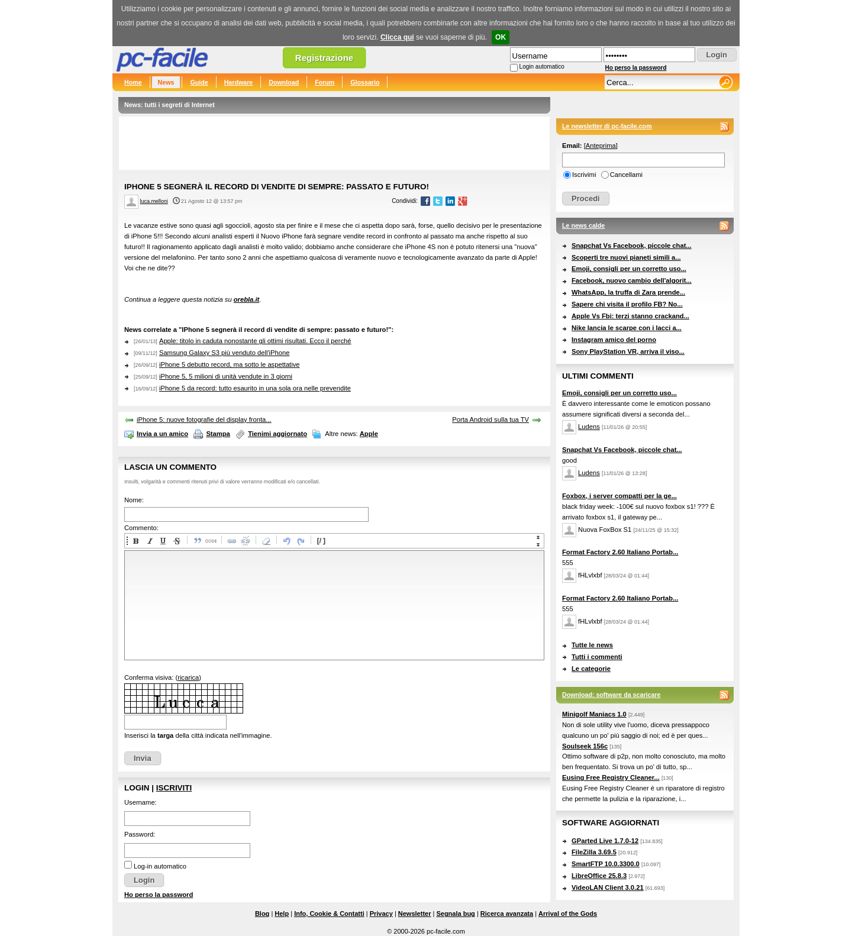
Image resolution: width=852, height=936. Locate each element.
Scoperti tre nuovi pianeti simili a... (626, 257)
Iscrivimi (584, 174)
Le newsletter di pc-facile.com (607, 126)
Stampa (218, 433)
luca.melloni (154, 201)
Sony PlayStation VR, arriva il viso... (628, 351)
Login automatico (541, 66)
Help (282, 913)
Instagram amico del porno (614, 339)
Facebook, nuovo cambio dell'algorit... (632, 280)
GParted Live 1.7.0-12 (605, 840)
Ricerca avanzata (506, 913)
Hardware (238, 82)
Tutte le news (592, 644)
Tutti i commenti (597, 656)
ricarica (188, 677)
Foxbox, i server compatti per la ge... (619, 495)
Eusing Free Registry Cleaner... (611, 777)
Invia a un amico (162, 433)
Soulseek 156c (585, 746)
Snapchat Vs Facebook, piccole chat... (632, 245)
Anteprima (601, 145)
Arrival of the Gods (567, 913)
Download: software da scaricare (611, 694)
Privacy (381, 913)
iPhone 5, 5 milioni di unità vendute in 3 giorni (225, 376)
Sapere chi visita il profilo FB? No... (627, 304)
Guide (199, 82)
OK (500, 37)
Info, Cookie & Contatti (329, 913)
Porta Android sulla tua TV (490, 419)
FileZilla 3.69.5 (594, 852)
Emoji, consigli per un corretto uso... (629, 268)
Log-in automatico (160, 866)
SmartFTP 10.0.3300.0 (606, 863)
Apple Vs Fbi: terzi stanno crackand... (630, 315)
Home (133, 82)
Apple (369, 433)
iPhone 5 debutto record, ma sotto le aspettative (229, 364)
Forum (324, 82)
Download (284, 82)
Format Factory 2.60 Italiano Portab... (620, 552)
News (166, 82)
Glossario (364, 82)
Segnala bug (455, 913)
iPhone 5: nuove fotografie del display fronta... (204, 419)
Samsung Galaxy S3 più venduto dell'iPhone (224, 352)
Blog (262, 913)
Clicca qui (397, 37)
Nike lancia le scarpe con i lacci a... (627, 327)
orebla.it (247, 299)
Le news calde (583, 225)
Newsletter (414, 913)
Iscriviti (174, 787)
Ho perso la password (636, 67)
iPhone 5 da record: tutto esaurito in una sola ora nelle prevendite (255, 388)
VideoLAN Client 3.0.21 (608, 887)
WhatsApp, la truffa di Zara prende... (628, 292)
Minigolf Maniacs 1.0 (594, 714)
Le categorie (591, 668)
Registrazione (324, 58)
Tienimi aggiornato (277, 433)
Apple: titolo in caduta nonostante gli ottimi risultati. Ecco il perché (255, 340)
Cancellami (626, 174)
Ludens (589, 426)
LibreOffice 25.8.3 (599, 875)
